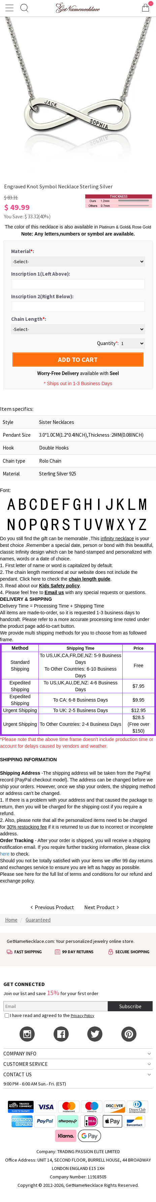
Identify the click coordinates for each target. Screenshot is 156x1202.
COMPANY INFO (19, 1053)
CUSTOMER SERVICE (25, 1064)
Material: (22, 251)
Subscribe (130, 1006)
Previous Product (52, 907)
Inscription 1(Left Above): (40, 274)
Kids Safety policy (59, 585)
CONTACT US (17, 1074)
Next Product (101, 907)
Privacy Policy (82, 1015)
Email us (54, 592)
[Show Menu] (10, 8)
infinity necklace (117, 538)
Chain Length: (28, 319)
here (29, 874)
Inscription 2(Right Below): (42, 296)
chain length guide (90, 579)
